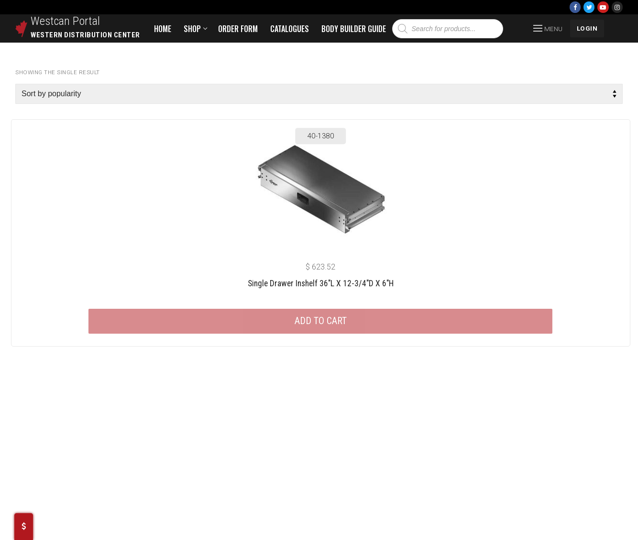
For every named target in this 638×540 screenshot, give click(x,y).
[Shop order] (319, 94)
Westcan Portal (65, 21)
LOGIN (587, 28)
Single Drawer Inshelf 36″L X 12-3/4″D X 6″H (321, 283)
